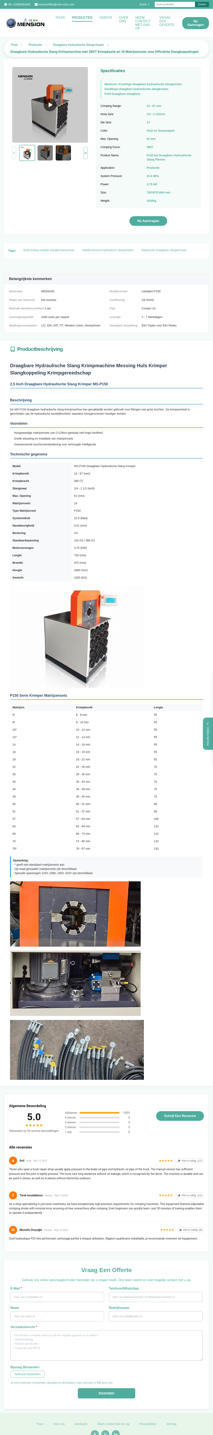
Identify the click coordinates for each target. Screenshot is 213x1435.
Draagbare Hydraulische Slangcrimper (78, 44)
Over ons (123, 19)
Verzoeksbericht (23, 1327)
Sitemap (171, 1426)
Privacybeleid (147, 1426)
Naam (14, 1307)
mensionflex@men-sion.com (56, 4)
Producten (82, 17)
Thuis (60, 17)
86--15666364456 (19, 4)
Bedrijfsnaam (119, 1307)
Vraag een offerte (166, 21)
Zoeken (202, 4)
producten (81, 1426)
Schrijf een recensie (180, 1116)
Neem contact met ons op (143, 23)
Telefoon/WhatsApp (124, 1288)
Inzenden (106, 1393)
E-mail (16, 1288)
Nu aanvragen (195, 23)
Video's (105, 17)
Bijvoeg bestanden (24, 1367)
